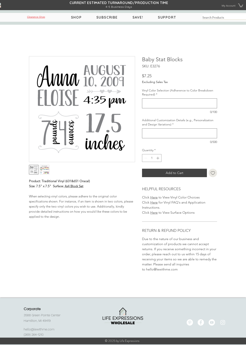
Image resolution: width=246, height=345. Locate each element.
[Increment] (158, 158)
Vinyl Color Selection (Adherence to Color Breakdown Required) (177, 92)
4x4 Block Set (73, 186)
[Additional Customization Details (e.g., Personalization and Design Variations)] (179, 133)
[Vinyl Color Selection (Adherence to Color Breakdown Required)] (179, 103)
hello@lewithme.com (39, 329)
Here (154, 197)
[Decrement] (145, 158)
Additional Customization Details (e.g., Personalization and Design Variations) (177, 122)
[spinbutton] (152, 158)
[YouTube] (212, 322)
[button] (240, 5)
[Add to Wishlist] (213, 173)
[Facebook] (201, 322)
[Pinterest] (190, 322)
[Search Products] (221, 18)
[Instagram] (223, 322)
